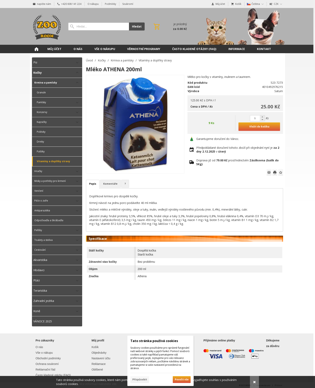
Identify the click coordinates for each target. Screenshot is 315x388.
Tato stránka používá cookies (154, 341)
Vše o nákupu (44, 352)
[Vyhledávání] (98, 26)
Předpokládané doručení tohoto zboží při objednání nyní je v (237, 149)
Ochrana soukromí (47, 364)
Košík (95, 347)
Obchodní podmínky (48, 358)
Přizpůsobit (139, 379)
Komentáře (110, 183)
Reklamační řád (45, 369)
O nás (39, 347)
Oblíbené (97, 369)
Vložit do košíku (259, 126)
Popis (92, 183)
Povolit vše (182, 379)
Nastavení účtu (101, 358)
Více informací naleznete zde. (98, 384)
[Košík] (170, 26)
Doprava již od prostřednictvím (237, 162)
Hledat (137, 26)
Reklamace (99, 364)
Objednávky (99, 352)
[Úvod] (46, 26)
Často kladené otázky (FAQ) (53, 375)
